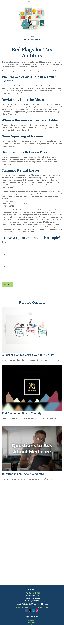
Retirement (32, 620)
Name (4, 242)
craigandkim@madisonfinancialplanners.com (32, 607)
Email (4, 254)
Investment (32, 623)
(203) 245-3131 (34, 593)
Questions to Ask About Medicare (23, 474)
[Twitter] (30, 610)
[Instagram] (37, 610)
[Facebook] (26, 610)
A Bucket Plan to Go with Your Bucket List (28, 355)
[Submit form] (7, 284)
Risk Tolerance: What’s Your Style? (23, 413)
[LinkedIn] (33, 610)
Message (5, 266)
